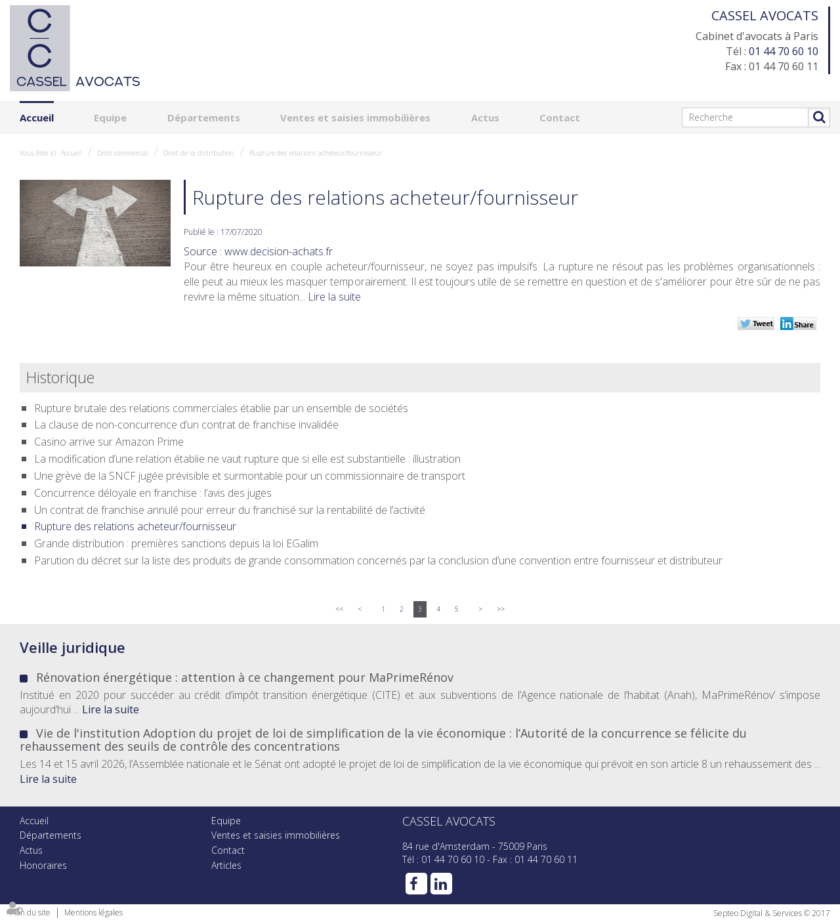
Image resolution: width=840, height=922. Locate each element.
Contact (559, 117)
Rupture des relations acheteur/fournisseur (315, 152)
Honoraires (43, 865)
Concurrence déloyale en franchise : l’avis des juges (153, 493)
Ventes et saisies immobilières (355, 117)
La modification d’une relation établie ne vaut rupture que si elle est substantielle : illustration (247, 458)
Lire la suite (334, 296)
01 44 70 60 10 (783, 51)
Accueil (37, 117)
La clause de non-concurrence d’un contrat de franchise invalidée (186, 424)
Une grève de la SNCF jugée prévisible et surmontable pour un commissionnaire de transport (249, 476)
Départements (203, 117)
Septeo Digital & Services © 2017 (771, 913)
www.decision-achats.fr (278, 251)
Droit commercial (122, 152)
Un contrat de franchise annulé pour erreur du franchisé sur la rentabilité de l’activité (229, 510)
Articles (226, 865)
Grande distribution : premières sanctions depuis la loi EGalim (176, 543)
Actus (485, 117)
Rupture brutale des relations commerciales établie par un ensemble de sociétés (221, 408)
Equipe (110, 117)
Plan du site (30, 912)
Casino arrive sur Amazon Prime (109, 441)
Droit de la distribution (198, 152)
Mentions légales (93, 912)
